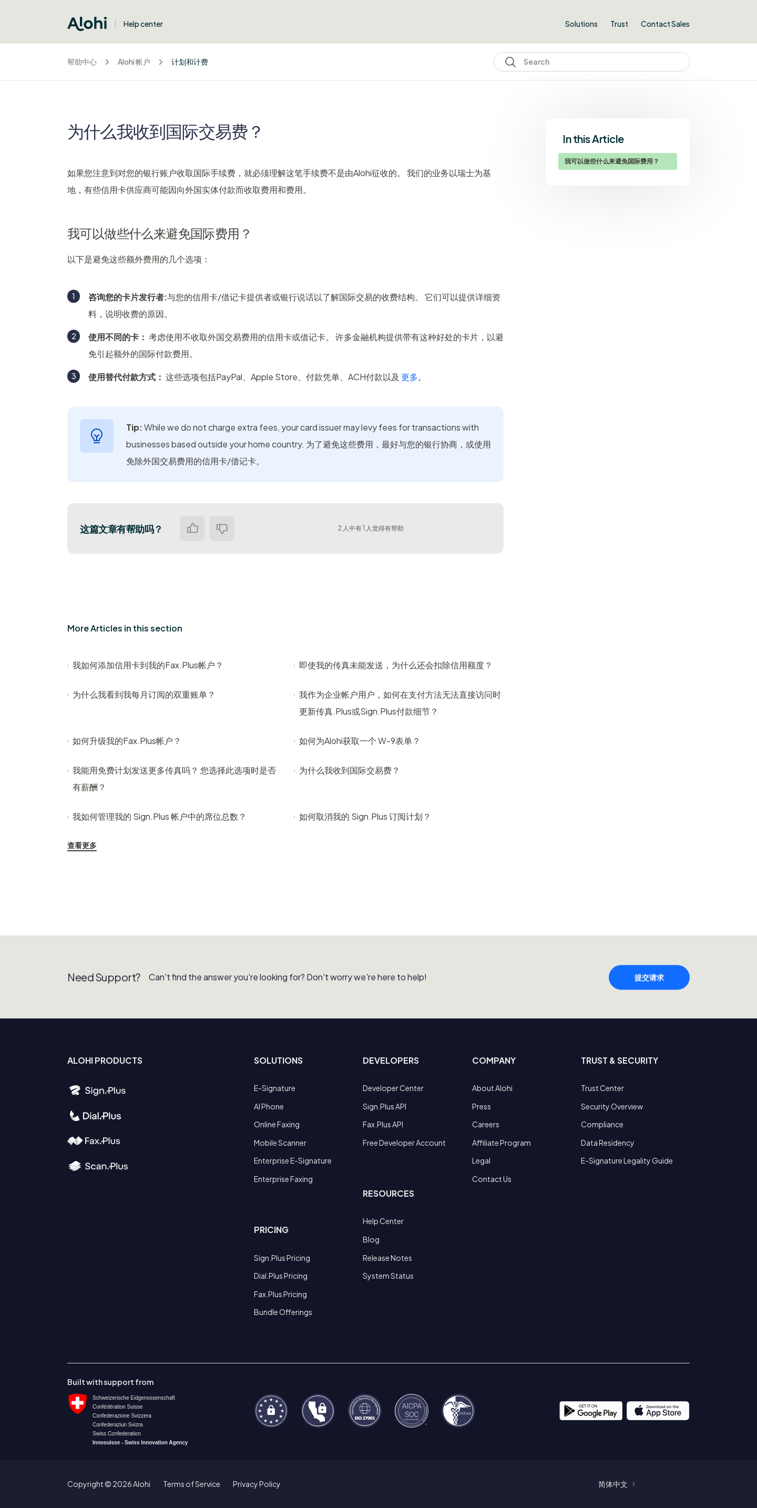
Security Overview (612, 1106)
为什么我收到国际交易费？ (347, 770)
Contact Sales (665, 23)
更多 (409, 376)
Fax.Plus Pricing (280, 1294)
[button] (617, 1483)
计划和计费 (189, 61)
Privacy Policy (257, 1484)
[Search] (592, 62)
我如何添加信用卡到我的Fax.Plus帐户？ (145, 664)
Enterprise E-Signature (293, 1160)
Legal (481, 1160)
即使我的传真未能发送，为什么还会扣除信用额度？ (393, 664)
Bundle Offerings (283, 1312)
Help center (143, 23)
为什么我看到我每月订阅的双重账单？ (141, 694)
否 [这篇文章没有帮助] (221, 528)
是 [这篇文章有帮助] (192, 528)
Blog (371, 1239)
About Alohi (492, 1088)
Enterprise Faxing (283, 1179)
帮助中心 (82, 61)
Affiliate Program (501, 1142)
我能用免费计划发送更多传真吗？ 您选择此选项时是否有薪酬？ (171, 778)
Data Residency (608, 1142)
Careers (485, 1124)
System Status (388, 1275)
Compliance (602, 1124)
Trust (619, 23)
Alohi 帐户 (134, 61)
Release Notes (387, 1257)
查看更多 (82, 845)
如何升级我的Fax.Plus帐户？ (124, 740)
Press (481, 1106)
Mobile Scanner (280, 1142)
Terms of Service (191, 1484)
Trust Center (602, 1088)
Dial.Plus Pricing (281, 1275)
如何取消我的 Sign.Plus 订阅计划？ (362, 816)
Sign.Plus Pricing (282, 1257)
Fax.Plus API (383, 1124)
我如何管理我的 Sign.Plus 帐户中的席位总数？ (157, 816)
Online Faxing (277, 1124)
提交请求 (649, 993)
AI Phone (269, 1106)
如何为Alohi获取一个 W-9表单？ (357, 740)
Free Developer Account (404, 1142)
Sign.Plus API (384, 1106)
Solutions (581, 23)
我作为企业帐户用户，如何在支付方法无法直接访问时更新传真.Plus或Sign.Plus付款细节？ (397, 703)
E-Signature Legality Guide (627, 1160)
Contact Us (492, 1179)
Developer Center (393, 1088)
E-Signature (274, 1088)
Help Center (383, 1221)
